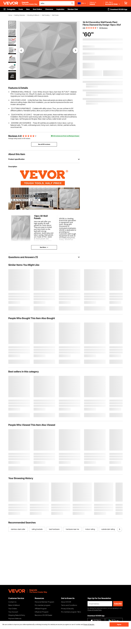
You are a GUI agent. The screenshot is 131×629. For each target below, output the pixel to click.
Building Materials (19, 15)
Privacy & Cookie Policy (95, 610)
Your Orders (12, 608)
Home (10, 15)
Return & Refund (14, 605)
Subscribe (118, 604)
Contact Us (12, 602)
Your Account (13, 612)
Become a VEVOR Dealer (43, 615)
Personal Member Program (44, 602)
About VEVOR (66, 602)
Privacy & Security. (88, 624)
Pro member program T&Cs (71, 612)
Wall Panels (55, 15)
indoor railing (90, 529)
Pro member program (42, 605)
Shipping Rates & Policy (16, 615)
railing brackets (37, 529)
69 (24, 138)
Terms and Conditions (69, 605)
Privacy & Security (67, 608)
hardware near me (72, 529)
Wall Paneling (46, 15)
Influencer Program (41, 612)
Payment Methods (14, 618)
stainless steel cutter (18, 529)
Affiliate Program (41, 608)
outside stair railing (108, 529)
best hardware (54, 529)
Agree (119, 624)
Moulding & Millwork (33, 15)
